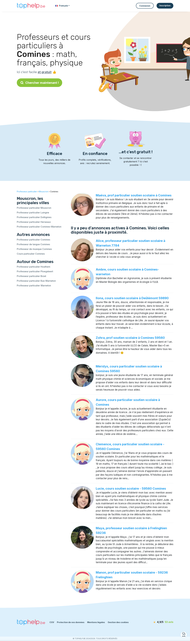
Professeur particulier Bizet (31, 276)
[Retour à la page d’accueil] (31, 6)
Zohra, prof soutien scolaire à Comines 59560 (130, 338)
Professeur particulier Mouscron (34, 207)
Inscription (165, 5)
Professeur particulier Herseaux (34, 222)
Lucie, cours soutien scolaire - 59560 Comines (131, 488)
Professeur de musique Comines (34, 249)
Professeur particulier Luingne (33, 212)
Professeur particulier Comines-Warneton (39, 226)
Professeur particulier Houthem (33, 266)
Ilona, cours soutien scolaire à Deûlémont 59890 (132, 298)
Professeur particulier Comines (33, 239)
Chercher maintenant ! (39, 83)
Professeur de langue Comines (33, 244)
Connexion (144, 6)
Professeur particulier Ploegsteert (35, 271)
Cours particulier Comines (31, 253)
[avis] (157, 622)
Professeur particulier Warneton (34, 285)
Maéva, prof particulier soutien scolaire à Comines (133, 195)
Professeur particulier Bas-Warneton (36, 280)
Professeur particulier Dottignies (34, 217)
